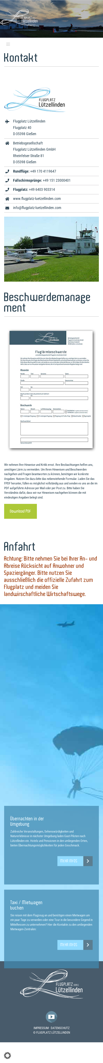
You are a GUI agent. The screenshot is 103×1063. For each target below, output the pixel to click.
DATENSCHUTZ (60, 1028)
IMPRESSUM (41, 1028)
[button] (7, 1055)
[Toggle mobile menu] (8, 44)
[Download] (20, 511)
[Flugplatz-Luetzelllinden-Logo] (51, 971)
